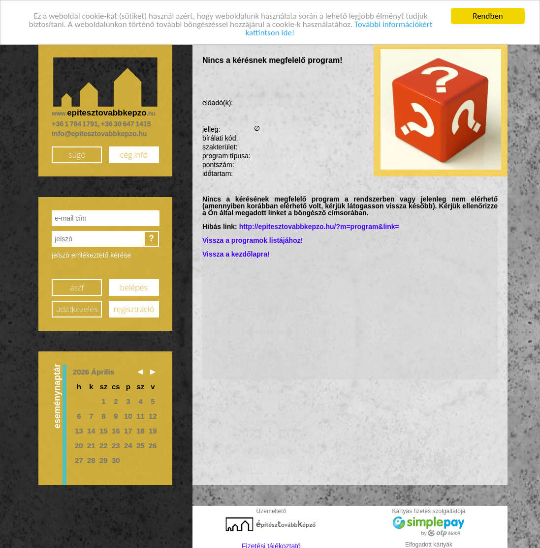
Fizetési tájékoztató (271, 543)
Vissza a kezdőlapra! (236, 251)
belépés (134, 284)
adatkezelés (76, 305)
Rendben (488, 13)
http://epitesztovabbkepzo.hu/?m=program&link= (319, 224)
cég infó (134, 151)
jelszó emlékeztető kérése (91, 252)
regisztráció (134, 305)
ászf (77, 284)
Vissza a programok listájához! (252, 237)
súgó (77, 151)
